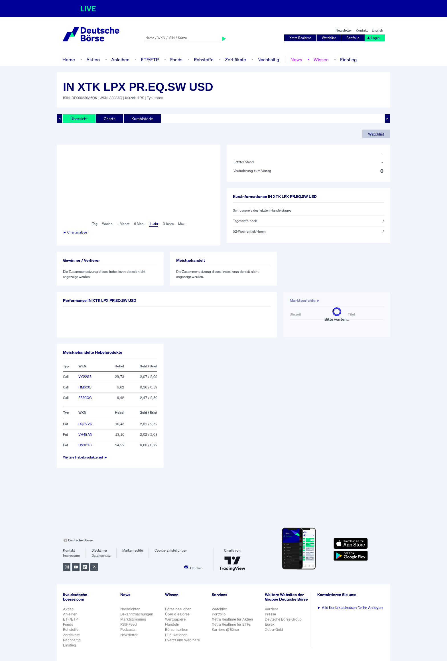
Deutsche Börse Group (283, 619)
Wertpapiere (175, 619)
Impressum (71, 555)
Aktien (93, 59)
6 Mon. (139, 224)
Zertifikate (235, 59)
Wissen (321, 59)
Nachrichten (130, 609)
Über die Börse (177, 614)
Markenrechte (132, 550)
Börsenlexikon (176, 629)
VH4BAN (85, 434)
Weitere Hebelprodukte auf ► (85, 457)
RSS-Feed (128, 624)
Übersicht (79, 118)
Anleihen (120, 59)
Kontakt (362, 30)
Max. (181, 224)
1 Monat (123, 224)
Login (373, 38)
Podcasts (127, 629)
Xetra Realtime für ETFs (231, 624)
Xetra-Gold (274, 629)
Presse (270, 614)
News (296, 59)
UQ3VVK (85, 424)
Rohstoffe (204, 59)
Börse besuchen (178, 609)
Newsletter (344, 30)
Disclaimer (99, 550)
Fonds (176, 59)
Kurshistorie (142, 118)
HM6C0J (85, 387)
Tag (94, 224)
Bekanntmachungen (136, 614)
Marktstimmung (133, 619)
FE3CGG (85, 398)
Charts (109, 118)
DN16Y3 (85, 445)
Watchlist (329, 38)
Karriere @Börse (225, 629)
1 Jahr (153, 224)
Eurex (270, 624)
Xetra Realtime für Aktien (232, 619)
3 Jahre (168, 224)
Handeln (172, 624)
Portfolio (352, 38)
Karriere (271, 609)
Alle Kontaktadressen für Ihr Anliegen (350, 607)
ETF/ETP (150, 59)
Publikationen (176, 635)
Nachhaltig (268, 59)
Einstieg (348, 59)
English (377, 30)
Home (68, 59)
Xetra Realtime (300, 38)
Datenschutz (101, 555)
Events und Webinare (182, 640)
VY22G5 (85, 377)
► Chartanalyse (75, 232)
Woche (107, 224)
